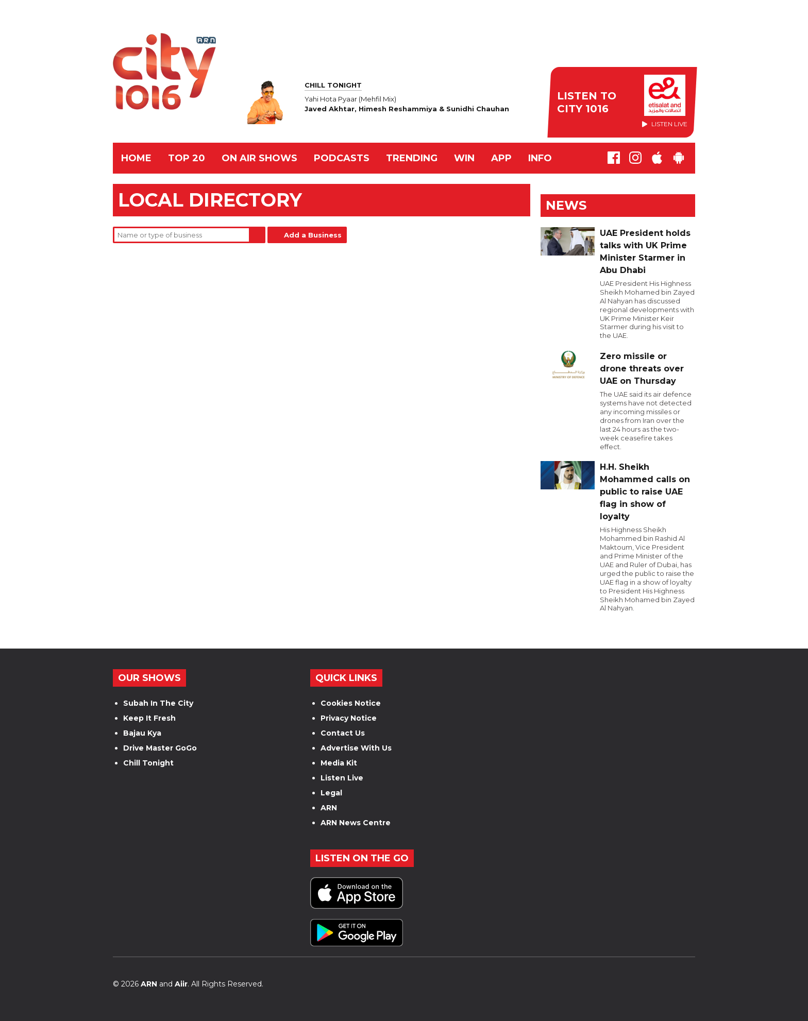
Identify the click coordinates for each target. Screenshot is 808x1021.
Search (257, 235)
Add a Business (313, 235)
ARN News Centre (356, 822)
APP (501, 158)
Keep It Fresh (149, 718)
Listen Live (342, 777)
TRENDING (411, 158)
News (566, 205)
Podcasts (341, 158)
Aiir (181, 984)
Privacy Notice (349, 718)
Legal (331, 792)
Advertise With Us (356, 748)
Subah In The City (158, 703)
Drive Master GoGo (160, 748)
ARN (329, 807)
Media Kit (339, 763)
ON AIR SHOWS (259, 158)
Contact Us (343, 733)
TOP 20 (186, 158)
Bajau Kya (142, 733)
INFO (540, 158)
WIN (464, 158)
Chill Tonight (148, 763)
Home (136, 158)
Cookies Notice (351, 703)
